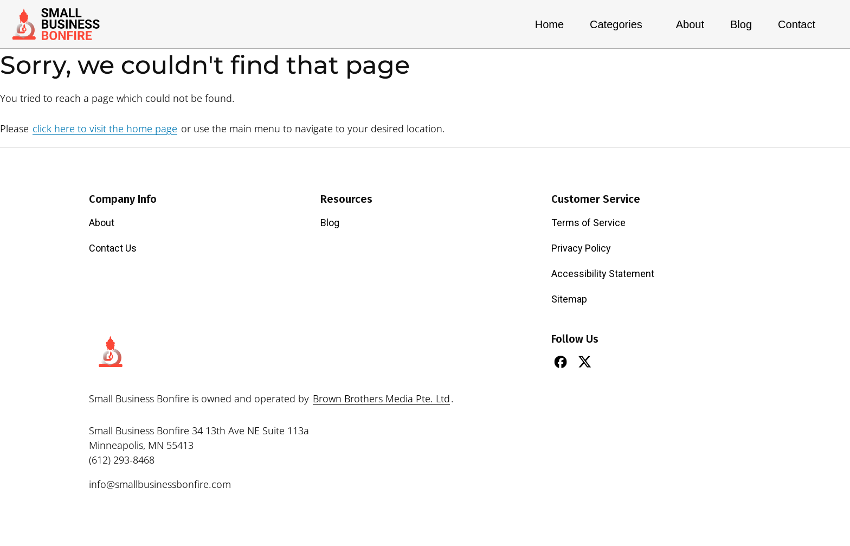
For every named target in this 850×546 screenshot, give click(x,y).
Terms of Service (588, 222)
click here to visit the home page (105, 128)
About (690, 24)
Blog (741, 24)
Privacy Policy (581, 248)
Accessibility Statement (602, 273)
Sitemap (569, 299)
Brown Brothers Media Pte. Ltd (381, 398)
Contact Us (113, 248)
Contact (796, 24)
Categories (620, 24)
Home (549, 24)
